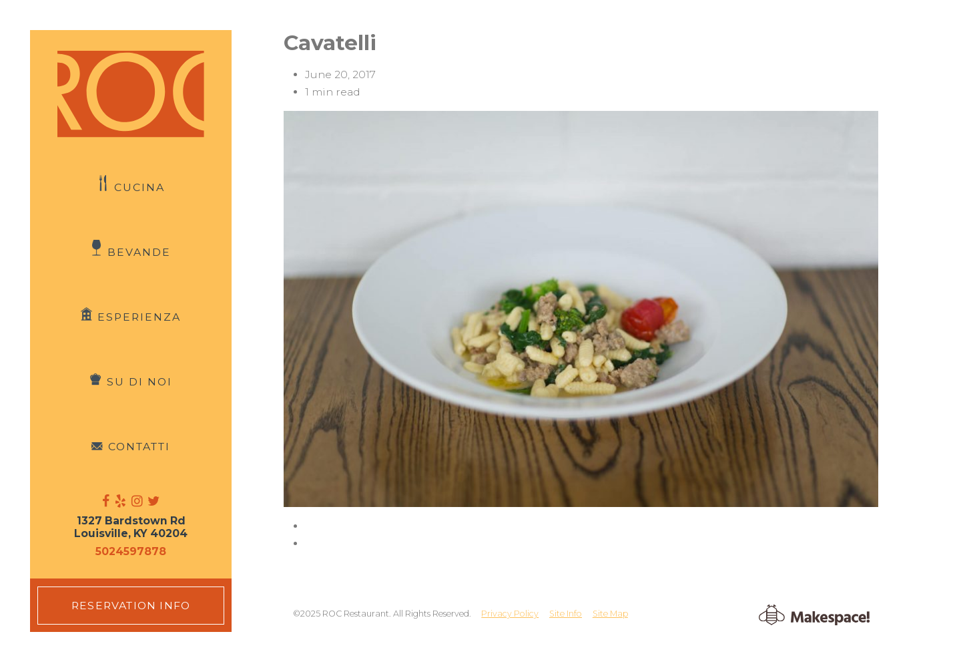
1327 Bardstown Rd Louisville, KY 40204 (131, 527)
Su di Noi (139, 381)
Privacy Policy (510, 614)
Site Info (565, 614)
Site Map (610, 614)
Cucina (139, 187)
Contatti (139, 446)
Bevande (139, 252)
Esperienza (139, 317)
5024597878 (130, 551)
